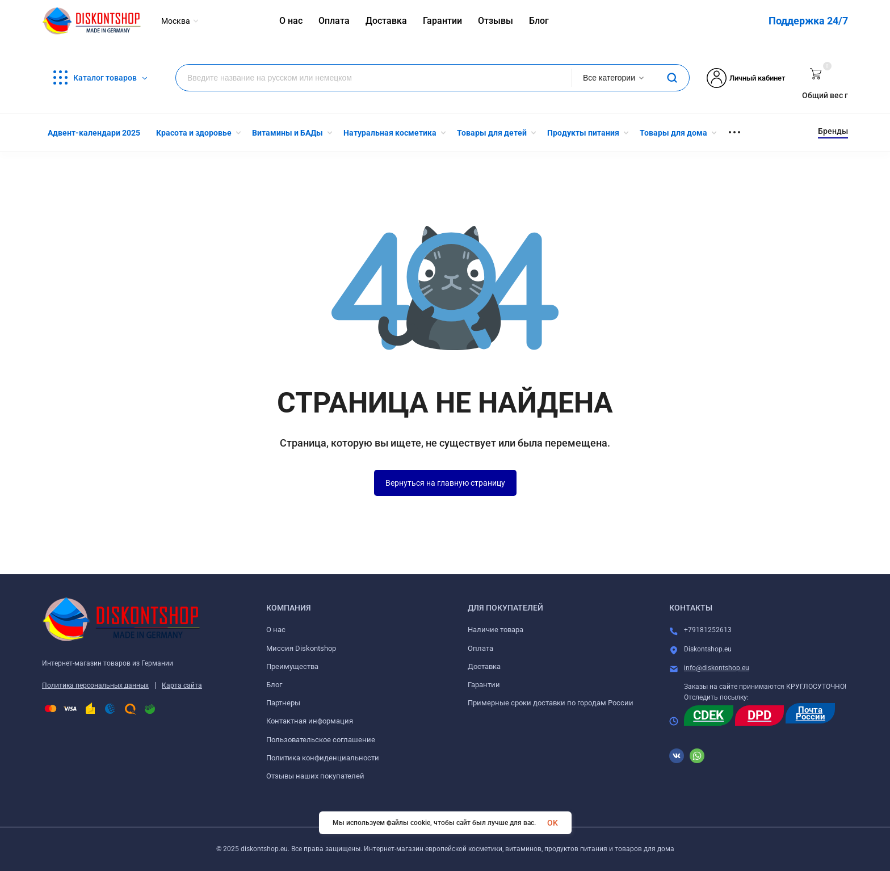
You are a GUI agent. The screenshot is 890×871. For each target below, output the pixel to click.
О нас (276, 629)
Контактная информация (309, 721)
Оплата (480, 648)
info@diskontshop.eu (716, 668)
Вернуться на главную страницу (445, 482)
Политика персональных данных (95, 685)
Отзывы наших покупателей (315, 776)
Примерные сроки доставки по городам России (550, 703)
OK (552, 822)
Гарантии (484, 684)
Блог (274, 684)
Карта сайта (182, 685)
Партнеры (283, 703)
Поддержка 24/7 (808, 21)
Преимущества (292, 666)
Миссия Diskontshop (301, 648)
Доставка (484, 666)
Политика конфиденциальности (322, 758)
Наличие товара (495, 629)
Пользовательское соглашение (320, 739)
